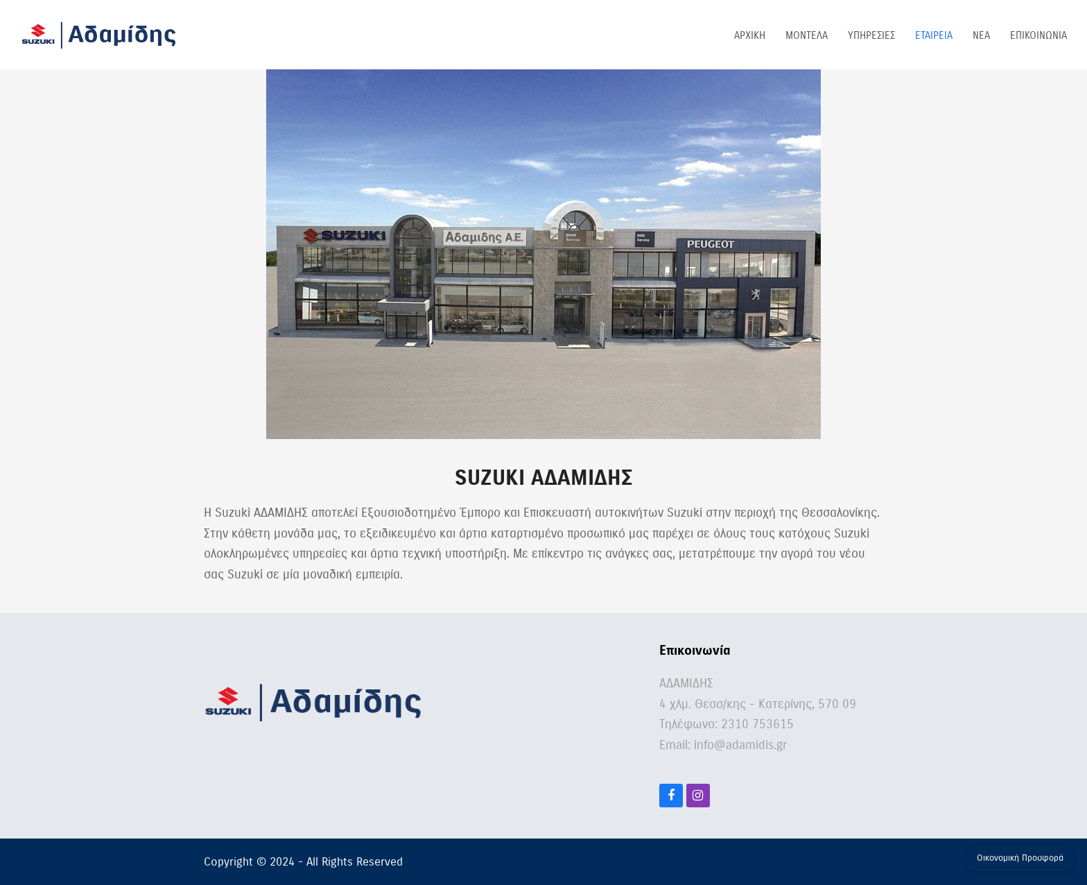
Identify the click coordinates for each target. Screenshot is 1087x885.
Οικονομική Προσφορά (1020, 857)
